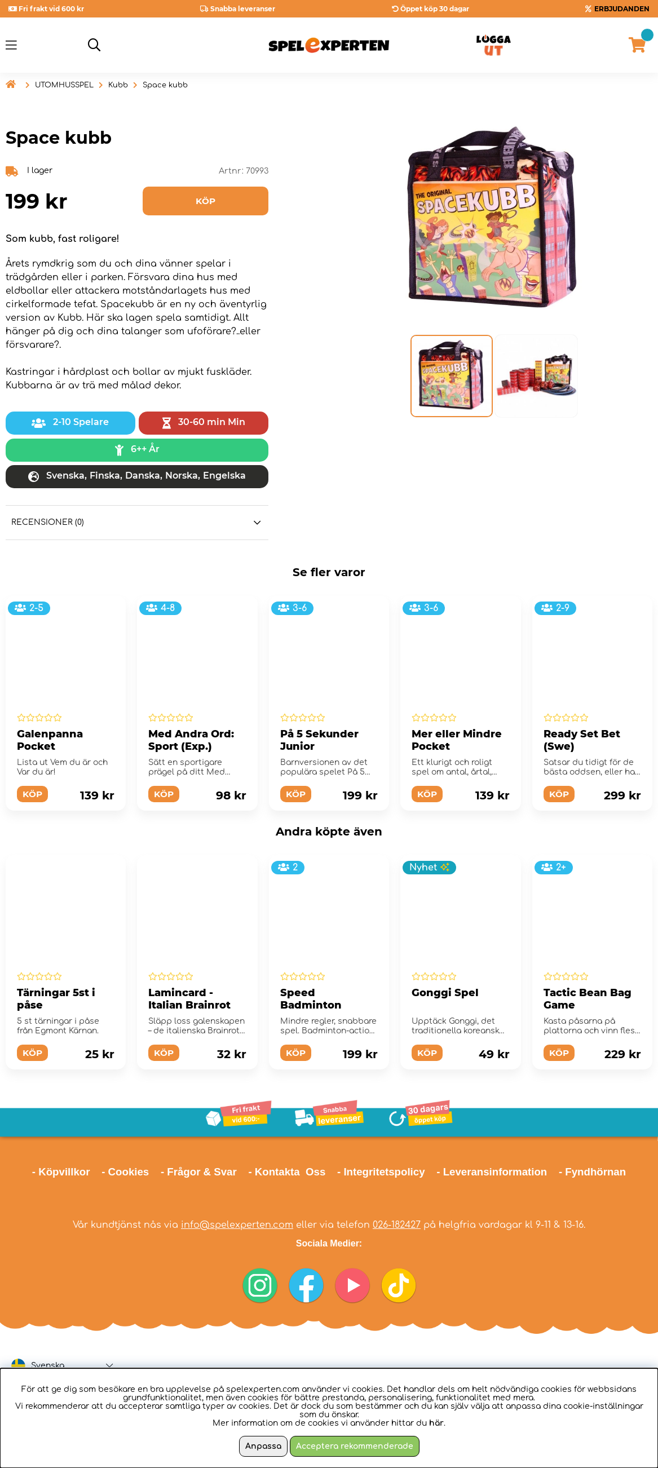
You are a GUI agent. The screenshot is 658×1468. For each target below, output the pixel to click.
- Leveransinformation (491, 1172)
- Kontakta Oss (286, 1172)
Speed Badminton (311, 999)
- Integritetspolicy (381, 1172)
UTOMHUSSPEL (64, 85)
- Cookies (125, 1172)
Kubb (118, 85)
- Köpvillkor (61, 1172)
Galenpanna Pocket (50, 740)
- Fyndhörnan (592, 1172)
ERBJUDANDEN (622, 9)
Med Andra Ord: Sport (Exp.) (191, 740)
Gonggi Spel (445, 993)
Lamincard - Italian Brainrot (189, 999)
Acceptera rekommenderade (354, 1446)
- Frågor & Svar (199, 1172)
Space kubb (165, 85)
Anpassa (263, 1446)
